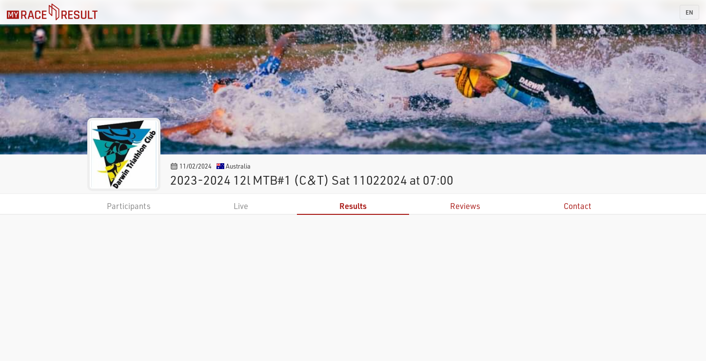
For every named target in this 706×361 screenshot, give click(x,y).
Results (353, 206)
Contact (577, 206)
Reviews (465, 206)
